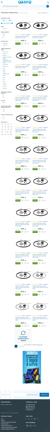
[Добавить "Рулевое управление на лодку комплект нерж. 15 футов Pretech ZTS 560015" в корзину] (17, 326)
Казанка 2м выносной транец (7, 58)
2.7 (8, 124)
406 (3, 111)
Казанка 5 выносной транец (7, 62)
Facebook (25, 419)
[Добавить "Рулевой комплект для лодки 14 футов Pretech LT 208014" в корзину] (17, 75)
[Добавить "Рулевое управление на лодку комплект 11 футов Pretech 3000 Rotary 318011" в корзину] (17, 106)
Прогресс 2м (5, 51)
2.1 (2, 124)
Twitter (29, 419)
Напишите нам (40, 344)
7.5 (8, 134)
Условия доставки (5, 423)
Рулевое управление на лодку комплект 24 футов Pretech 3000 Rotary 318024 (22, 287)
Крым (4, 72)
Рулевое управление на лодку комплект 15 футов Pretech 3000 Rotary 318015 (39, 130)
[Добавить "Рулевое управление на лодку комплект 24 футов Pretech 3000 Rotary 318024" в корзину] (17, 294)
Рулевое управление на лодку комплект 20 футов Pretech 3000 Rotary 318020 (22, 225)
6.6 (10, 131)
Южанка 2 (5, 55)
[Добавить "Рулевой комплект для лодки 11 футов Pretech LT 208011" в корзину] (17, 43)
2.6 (3, 116)
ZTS (3, 36)
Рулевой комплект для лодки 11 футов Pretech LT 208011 (22, 37)
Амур (4, 68)
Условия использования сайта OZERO (9, 427)
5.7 (2, 131)
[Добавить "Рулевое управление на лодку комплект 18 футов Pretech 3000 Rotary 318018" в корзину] (17, 200)
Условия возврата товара (6, 425)
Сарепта (4, 83)
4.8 (5, 129)
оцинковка (5, 45)
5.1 (8, 129)
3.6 (5, 126)
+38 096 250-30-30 (31, 404)
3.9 (8, 126)
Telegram (35, 419)
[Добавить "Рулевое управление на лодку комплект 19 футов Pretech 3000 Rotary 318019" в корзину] (35, 200)
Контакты (3, 420)
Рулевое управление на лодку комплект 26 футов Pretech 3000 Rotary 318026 (39, 225)
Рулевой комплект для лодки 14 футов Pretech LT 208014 (22, 67)
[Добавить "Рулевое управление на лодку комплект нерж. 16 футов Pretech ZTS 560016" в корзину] (35, 326)
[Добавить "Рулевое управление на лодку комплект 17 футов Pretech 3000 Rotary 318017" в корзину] (35, 169)
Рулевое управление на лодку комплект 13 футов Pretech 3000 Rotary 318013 (39, 99)
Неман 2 (4, 75)
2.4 (5, 124)
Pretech (4, 28)
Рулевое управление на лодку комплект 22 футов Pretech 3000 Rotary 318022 (39, 256)
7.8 (11, 134)
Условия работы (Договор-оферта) (8, 422)
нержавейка (5, 43)
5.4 (11, 129)
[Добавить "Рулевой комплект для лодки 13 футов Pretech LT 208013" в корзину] (35, 43)
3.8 (3, 118)
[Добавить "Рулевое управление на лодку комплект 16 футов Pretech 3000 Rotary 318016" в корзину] (17, 169)
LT (3, 37)
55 (3, 95)
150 (3, 97)
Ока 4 (4, 81)
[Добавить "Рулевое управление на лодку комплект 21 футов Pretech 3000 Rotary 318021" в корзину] (17, 263)
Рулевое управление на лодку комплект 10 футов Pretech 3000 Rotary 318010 (39, 68)
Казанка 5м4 (5, 66)
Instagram (38, 419)
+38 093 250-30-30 (31, 408)
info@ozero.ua (30, 409)
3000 (3, 34)
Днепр (4, 70)
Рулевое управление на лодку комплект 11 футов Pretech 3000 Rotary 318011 (22, 99)
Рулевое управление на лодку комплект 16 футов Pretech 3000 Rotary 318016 (22, 162)
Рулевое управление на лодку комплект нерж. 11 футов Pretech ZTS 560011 (40, 287)
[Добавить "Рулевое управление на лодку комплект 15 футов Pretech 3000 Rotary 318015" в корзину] (35, 138)
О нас (2, 418)
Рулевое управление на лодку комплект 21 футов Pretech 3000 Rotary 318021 (22, 256)
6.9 (2, 134)
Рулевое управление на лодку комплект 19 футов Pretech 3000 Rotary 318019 (39, 193)
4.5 (2, 129)
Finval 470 (5, 84)
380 (3, 109)
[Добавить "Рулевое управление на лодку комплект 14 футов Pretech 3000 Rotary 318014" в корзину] (17, 138)
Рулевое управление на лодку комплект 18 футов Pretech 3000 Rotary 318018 (22, 193)
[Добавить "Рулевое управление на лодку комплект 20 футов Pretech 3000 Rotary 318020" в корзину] (17, 232)
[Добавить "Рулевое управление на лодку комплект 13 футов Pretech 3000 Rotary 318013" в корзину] (35, 106)
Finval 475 (5, 86)
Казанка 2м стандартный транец (7, 60)
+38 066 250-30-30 (31, 406)
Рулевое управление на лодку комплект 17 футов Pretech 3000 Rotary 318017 (39, 162)
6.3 (7, 131)
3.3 (2, 126)
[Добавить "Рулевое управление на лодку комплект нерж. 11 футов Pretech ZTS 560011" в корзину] (35, 294)
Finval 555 (5, 88)
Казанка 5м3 (5, 64)
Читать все (28, 34)
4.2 (11, 126)
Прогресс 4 (5, 53)
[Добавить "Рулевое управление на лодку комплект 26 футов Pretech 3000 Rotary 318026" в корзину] (35, 232)
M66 (3, 102)
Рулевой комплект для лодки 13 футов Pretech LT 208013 (39, 37)
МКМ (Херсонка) (6, 73)
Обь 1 (4, 77)
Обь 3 (4, 79)
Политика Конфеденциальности (8, 429)
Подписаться (44, 394)
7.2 (5, 134)
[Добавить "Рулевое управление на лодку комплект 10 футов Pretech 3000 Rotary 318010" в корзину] (35, 75)
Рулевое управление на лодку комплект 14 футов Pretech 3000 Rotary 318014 (22, 130)
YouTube (31, 419)
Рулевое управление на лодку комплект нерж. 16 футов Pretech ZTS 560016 (40, 319)
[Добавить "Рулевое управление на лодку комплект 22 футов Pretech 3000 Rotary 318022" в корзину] (35, 263)
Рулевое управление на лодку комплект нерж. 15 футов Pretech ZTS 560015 (23, 319)
